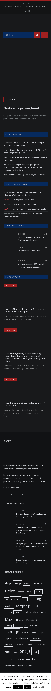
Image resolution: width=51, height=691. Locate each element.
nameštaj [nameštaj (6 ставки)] (8, 632)
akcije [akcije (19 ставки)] (17, 590)
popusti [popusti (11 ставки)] (8, 645)
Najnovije (22, 232)
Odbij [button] (27, 687)
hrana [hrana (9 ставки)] (38, 598)
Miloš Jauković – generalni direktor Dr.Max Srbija (31, 568)
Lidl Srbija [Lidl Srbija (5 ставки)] (8, 619)
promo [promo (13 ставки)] (8, 650)
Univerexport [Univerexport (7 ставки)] (10, 672)
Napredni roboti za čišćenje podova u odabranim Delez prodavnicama (23, 200)
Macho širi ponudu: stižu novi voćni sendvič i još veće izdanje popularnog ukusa (25, 158)
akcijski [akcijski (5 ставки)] (26, 590)
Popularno (10, 232)
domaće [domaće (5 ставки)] (21, 598)
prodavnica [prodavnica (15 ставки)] (21, 645)
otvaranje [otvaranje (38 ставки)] (12, 638)
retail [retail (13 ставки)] (7, 658)
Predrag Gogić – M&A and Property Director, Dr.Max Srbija (31, 522)
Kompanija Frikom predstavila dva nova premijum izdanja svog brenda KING (26, 6)
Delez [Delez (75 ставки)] (10, 597)
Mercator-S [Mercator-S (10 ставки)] (31, 626)
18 (46, 254)
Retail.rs (7, 206)
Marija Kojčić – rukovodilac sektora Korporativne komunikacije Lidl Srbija (31, 553)
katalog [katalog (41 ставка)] (35, 605)
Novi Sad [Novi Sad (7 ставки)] (33, 632)
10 (46, 267)
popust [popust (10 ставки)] (42, 639)
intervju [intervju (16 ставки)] (15, 605)
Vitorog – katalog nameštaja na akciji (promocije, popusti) (31, 245)
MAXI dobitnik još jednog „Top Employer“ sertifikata (24, 181)
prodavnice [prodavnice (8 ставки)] (35, 645)
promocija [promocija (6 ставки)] (19, 651)
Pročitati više (38, 687)
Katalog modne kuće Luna (23, 206)
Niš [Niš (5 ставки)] (26, 633)
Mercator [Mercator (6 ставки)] (19, 627)
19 (46, 241)
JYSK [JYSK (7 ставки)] (25, 606)
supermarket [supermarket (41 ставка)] (27, 666)
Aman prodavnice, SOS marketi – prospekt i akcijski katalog (32, 272)
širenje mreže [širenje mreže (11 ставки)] (25, 672)
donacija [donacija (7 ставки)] (30, 598)
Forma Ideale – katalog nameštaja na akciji (30, 216)
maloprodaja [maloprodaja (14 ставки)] (31, 618)
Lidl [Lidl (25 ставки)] (36, 613)
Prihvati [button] (18, 687)
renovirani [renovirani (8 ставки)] (41, 651)
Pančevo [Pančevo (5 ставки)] (25, 639)
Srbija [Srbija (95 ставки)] (25, 658)
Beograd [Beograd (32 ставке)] (38, 590)
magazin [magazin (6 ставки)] (18, 619)
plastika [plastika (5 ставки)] (33, 639)
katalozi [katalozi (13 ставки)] (9, 612)
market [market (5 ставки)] (43, 619)
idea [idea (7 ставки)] (6, 606)
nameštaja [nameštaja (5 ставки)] (18, 633)
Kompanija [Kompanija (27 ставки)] (23, 613)
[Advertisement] (25, 71)
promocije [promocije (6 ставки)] (30, 651)
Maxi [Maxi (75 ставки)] (9, 626)
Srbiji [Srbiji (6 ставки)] (36, 659)
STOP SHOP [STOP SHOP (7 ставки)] (9, 666)
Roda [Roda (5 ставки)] (15, 659)
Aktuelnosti (11, 292)
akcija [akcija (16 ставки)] (8, 590)
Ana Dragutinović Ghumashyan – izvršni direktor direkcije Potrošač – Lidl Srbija (32, 537)
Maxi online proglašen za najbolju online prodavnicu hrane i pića (25, 317)
